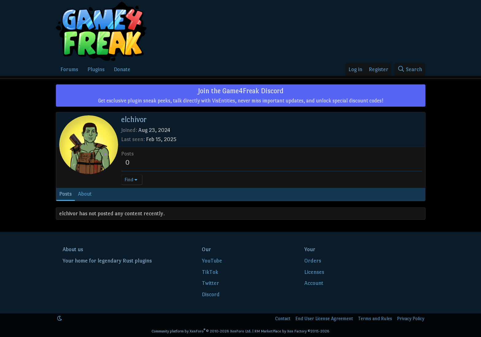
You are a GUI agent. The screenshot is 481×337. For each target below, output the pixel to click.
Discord (211, 294)
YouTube (212, 261)
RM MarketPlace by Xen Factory (291, 331)
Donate (122, 69)
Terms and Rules (375, 318)
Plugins (96, 69)
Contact (283, 318)
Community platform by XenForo (202, 331)
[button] (59, 318)
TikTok (210, 272)
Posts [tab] (65, 194)
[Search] (409, 69)
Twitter (210, 283)
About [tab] (85, 194)
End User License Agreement (324, 318)
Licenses (314, 272)
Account (313, 283)
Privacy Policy (410, 318)
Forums (69, 69)
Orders (312, 261)
